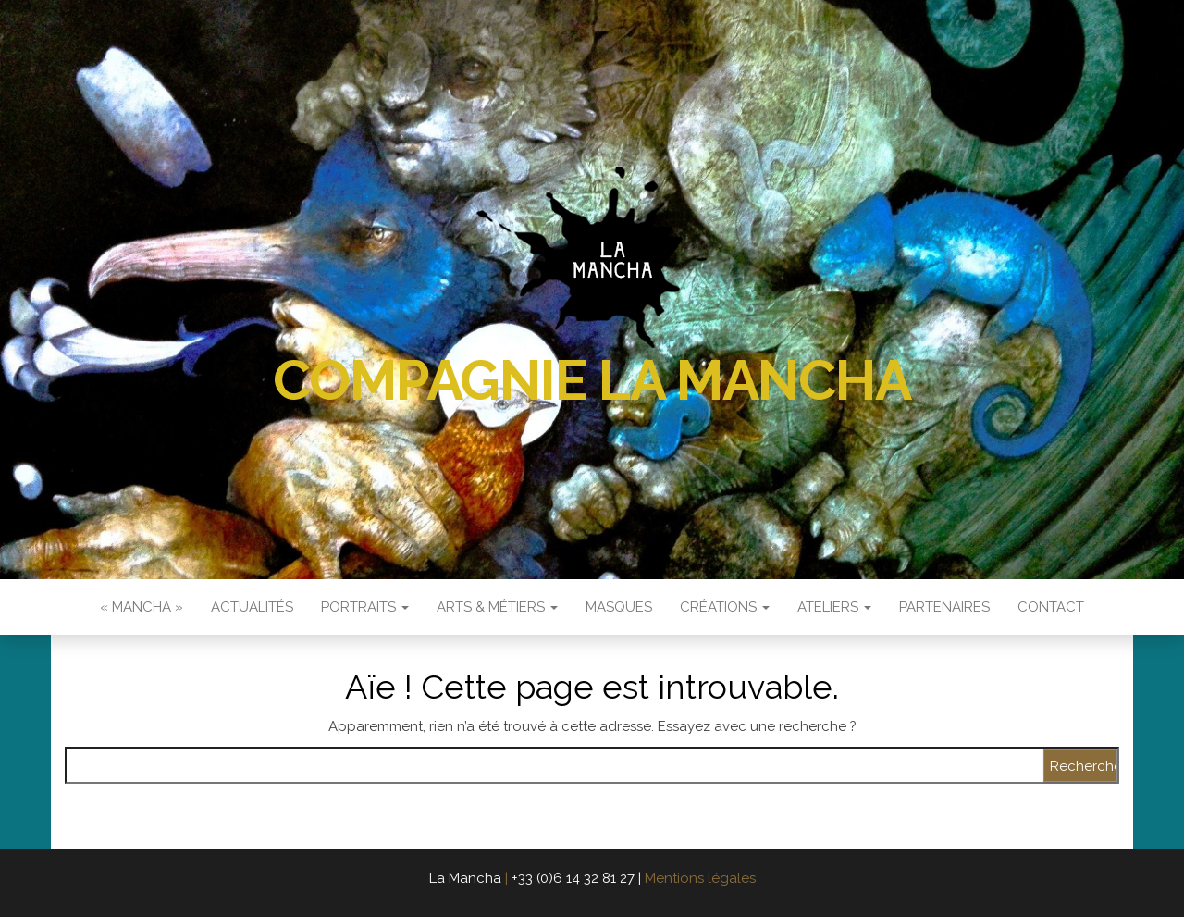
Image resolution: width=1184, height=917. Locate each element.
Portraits (365, 607)
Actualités (252, 607)
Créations (725, 607)
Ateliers (834, 607)
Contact (1051, 607)
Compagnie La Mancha (591, 380)
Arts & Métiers (497, 607)
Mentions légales (700, 878)
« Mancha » (141, 607)
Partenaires (944, 607)
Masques (619, 607)
